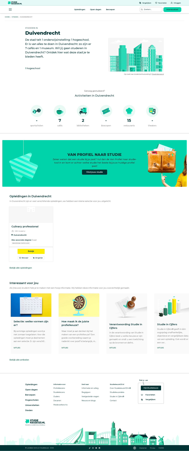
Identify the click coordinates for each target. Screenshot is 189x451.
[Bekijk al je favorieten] (148, 395)
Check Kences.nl (158, 74)
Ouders (56, 396)
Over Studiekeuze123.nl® (120, 388)
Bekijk (36, 251)
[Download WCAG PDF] (134, 448)
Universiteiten (32, 405)
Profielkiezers (59, 388)
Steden (15, 17)
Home (7, 17)
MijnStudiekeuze (151, 388)
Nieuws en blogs (89, 400)
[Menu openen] (10, 9)
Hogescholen (32, 400)
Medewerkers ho (60, 405)
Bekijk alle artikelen (19, 360)
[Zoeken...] (151, 9)
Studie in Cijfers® (117, 396)
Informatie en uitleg (90, 388)
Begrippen (86, 392)
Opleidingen (79, 9)
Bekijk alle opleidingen (21, 268)
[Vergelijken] (145, 2)
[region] (94, 234)
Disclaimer (143, 448)
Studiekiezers (59, 392)
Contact (113, 400)
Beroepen (110, 9)
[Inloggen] (175, 2)
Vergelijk (38, 258)
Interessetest (172, 9)
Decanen (57, 400)
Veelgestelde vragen (90, 396)
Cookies (161, 448)
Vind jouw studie (94, 173)
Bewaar (23, 258)
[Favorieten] (161, 2)
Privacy (153, 448)
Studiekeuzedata (117, 392)
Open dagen (95, 9)
